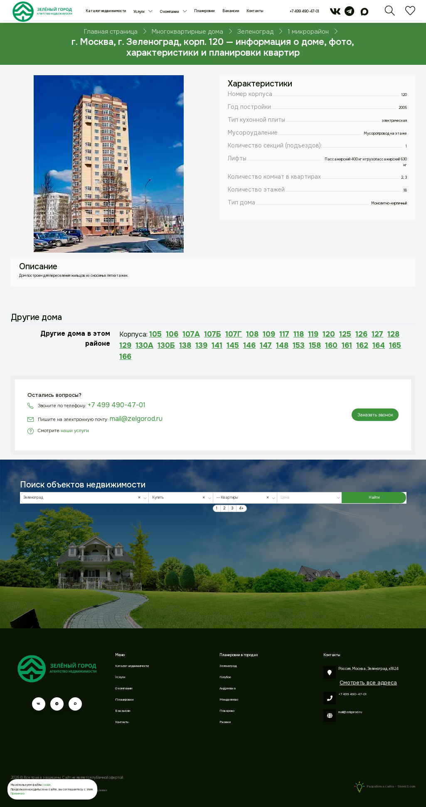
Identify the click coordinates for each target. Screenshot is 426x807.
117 (284, 334)
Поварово (226, 711)
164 (378, 345)
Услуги (139, 12)
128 (393, 334)
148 (282, 345)
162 (362, 345)
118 (298, 334)
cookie (46, 785)
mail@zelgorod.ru (136, 418)
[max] (365, 14)
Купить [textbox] (179, 497)
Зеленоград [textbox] (83, 497)
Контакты (254, 11)
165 (395, 345)
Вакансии (230, 11)
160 (331, 345)
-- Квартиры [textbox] (244, 497)
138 (185, 345)
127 (377, 334)
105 (155, 334)
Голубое (225, 677)
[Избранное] (410, 14)
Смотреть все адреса (368, 682)
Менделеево (228, 699)
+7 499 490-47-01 (304, 11)
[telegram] (349, 14)
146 (249, 345)
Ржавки (225, 722)
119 (313, 334)
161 (347, 345)
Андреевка (227, 688)
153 (299, 345)
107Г (233, 334)
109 (269, 334)
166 (125, 356)
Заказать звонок (375, 415)
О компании (170, 12)
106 (172, 334)
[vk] (335, 14)
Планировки (204, 11)
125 (345, 334)
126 (361, 334)
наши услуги (75, 430)
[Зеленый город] (42, 11)
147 (266, 345)
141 (217, 345)
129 (125, 345)
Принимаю (18, 793)
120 (329, 334)
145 (233, 345)
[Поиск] (390, 14)
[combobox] (84, 497)
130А (144, 345)
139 (201, 345)
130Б (166, 345)
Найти (374, 497)
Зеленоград (228, 666)
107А (191, 334)
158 (315, 345)
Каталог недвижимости (106, 11)
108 (252, 334)
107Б (212, 334)
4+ (241, 508)
